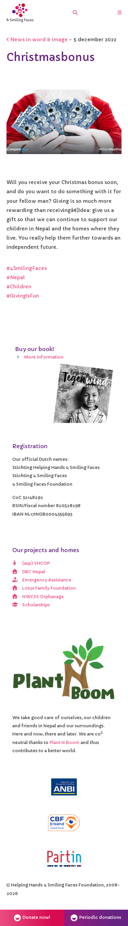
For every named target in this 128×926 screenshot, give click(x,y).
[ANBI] (64, 787)
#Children (18, 287)
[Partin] (64, 858)
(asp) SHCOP (31, 563)
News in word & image (37, 39)
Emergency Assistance (42, 580)
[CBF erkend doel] (64, 823)
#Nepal (15, 277)
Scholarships (31, 605)
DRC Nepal (28, 572)
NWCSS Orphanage (38, 596)
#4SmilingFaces (26, 268)
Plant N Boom (65, 742)
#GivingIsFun (23, 296)
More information (43, 357)
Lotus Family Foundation (44, 588)
